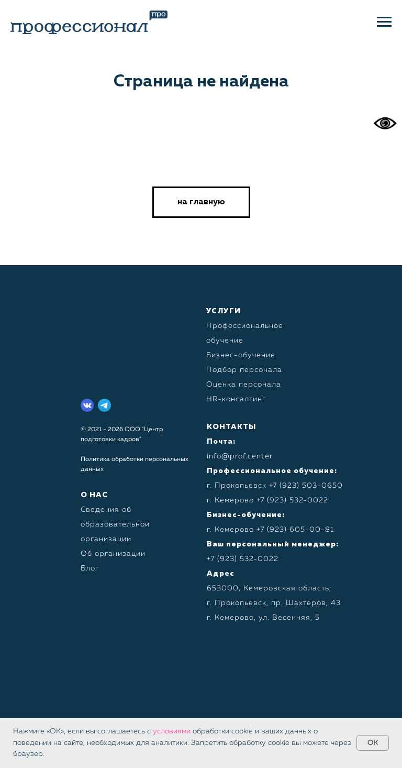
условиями (172, 731)
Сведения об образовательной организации (115, 524)
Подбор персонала (244, 370)
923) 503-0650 (312, 485)
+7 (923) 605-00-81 (295, 529)
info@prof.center (240, 456)
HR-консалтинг (236, 399)
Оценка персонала (243, 384)
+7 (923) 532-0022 (292, 500)
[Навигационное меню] (384, 22)
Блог (90, 568)
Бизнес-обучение (240, 355)
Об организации (113, 553)
